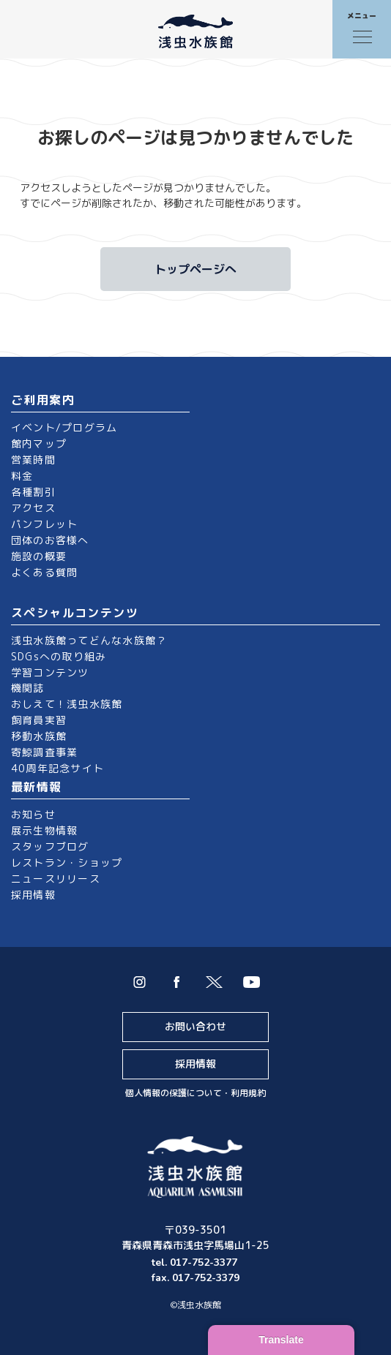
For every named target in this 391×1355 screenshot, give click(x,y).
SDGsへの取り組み (58, 656)
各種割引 (33, 492)
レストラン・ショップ (66, 862)
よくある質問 (44, 572)
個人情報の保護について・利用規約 (195, 1093)
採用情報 (33, 895)
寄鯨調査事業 (44, 752)
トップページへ (195, 269)
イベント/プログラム (64, 427)
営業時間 (33, 460)
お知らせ (33, 814)
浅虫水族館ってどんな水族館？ (89, 640)
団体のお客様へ (50, 540)
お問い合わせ (195, 1026)
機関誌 (28, 688)
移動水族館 (39, 736)
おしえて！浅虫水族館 (66, 704)
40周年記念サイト (57, 768)
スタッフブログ (50, 846)
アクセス (33, 508)
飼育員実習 (39, 720)
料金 (22, 476)
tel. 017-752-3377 (196, 1262)
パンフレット (44, 524)
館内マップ (39, 443)
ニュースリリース (55, 879)
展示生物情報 (44, 830)
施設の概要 (39, 556)
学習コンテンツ (50, 672)
